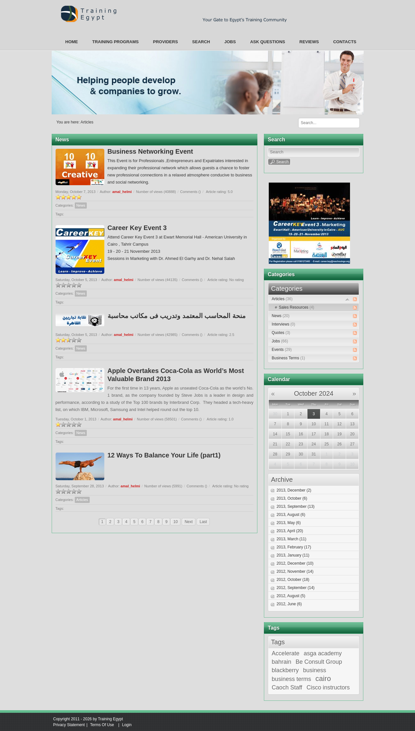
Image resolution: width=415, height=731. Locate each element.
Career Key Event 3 (137, 227)
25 (326, 444)
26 (339, 444)
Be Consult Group (319, 662)
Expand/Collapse (347, 299)
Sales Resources (296, 307)
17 (314, 434)
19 (339, 434)
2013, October (292, 498)
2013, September (296, 506)
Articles (87, 122)
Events (282, 349)
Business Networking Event (150, 151)
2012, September (296, 587)
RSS (355, 299)
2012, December (295, 563)
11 (326, 424)
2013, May (289, 522)
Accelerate (285, 653)
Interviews (283, 324)
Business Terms (288, 358)
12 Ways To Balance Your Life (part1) (164, 455)
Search (352, 122)
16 (301, 434)
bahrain (281, 662)
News (80, 205)
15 (288, 434)
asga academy (323, 653)
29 (288, 454)
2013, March (291, 539)
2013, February (294, 547)
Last (203, 521)
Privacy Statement (69, 725)
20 (352, 434)
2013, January (293, 555)
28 (275, 454)
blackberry (285, 670)
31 (314, 454)
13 (352, 424)
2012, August (291, 596)
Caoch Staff (287, 687)
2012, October (293, 579)
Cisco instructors (328, 687)
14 (275, 434)
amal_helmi (122, 192)
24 (314, 444)
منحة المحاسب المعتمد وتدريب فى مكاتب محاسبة (177, 315)
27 (352, 444)
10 (175, 521)
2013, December (294, 490)
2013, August (291, 514)
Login (126, 725)
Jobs (280, 341)
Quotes (281, 332)
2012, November (295, 571)
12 (339, 424)
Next (189, 521)
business (314, 670)
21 (275, 444)
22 (288, 444)
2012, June (289, 604)
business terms (291, 679)
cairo (323, 679)
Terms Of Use (102, 725)
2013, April (290, 531)
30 (275, 414)
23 (301, 444)
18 (326, 434)
